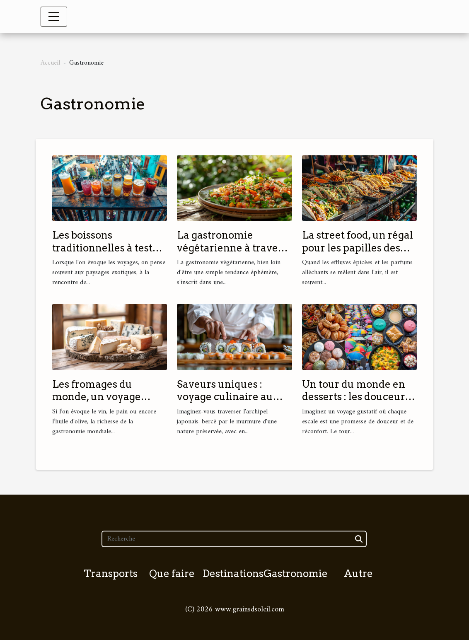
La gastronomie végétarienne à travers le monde (232, 247)
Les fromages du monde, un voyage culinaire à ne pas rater (108, 396)
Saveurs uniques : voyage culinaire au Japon (225, 396)
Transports (111, 574)
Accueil (50, 63)
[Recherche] (234, 539)
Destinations (233, 574)
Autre (358, 574)
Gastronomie (296, 574)
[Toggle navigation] (54, 17)
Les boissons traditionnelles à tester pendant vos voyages (107, 247)
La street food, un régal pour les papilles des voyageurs (357, 247)
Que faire (172, 574)
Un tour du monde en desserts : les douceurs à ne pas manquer (356, 396)
